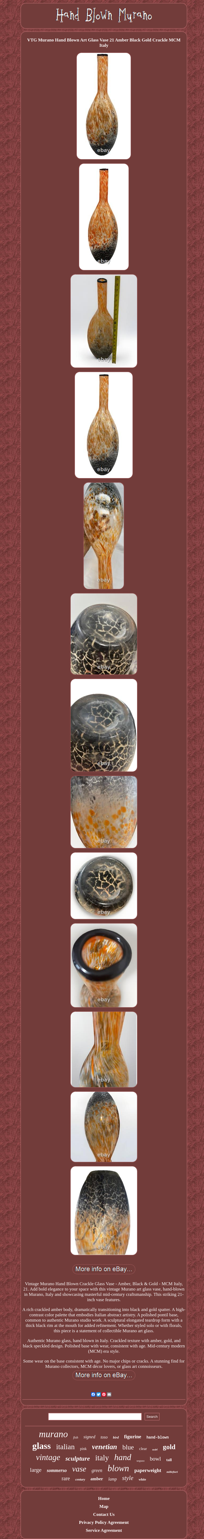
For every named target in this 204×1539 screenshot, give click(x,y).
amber (97, 1478)
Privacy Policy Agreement (104, 1522)
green (97, 1470)
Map (103, 1506)
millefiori (172, 1471)
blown (118, 1468)
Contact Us (104, 1514)
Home (103, 1498)
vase (79, 1468)
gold (169, 1447)
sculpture (77, 1458)
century (80, 1479)
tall (169, 1460)
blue (128, 1447)
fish (75, 1437)
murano (53, 1434)
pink (83, 1449)
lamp (112, 1479)
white (142, 1479)
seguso (140, 1460)
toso (104, 1437)
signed (89, 1436)
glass (41, 1446)
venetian (104, 1447)
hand (122, 1457)
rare (66, 1478)
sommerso (57, 1470)
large (36, 1469)
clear (143, 1449)
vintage (48, 1457)
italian (65, 1447)
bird (116, 1437)
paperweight (147, 1470)
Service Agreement (104, 1530)
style (127, 1478)
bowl (155, 1459)
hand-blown (157, 1437)
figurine (132, 1436)
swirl (155, 1449)
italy (102, 1457)
